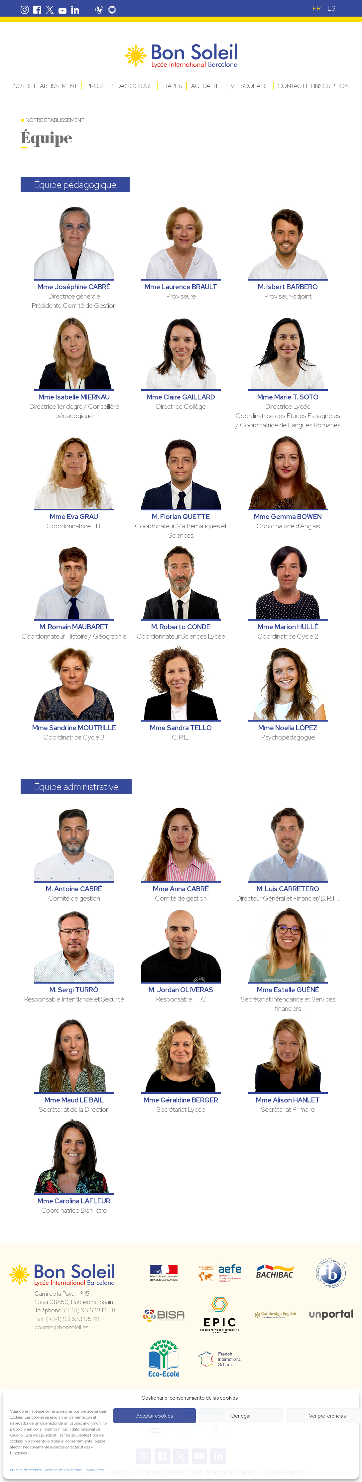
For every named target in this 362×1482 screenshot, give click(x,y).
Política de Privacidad (63, 1470)
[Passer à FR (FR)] (316, 8)
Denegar (241, 1416)
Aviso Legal (95, 1470)
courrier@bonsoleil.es (61, 1327)
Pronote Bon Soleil (99, 10)
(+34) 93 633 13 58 (89, 1310)
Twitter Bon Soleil (50, 10)
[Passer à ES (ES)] (331, 8)
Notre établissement (45, 86)
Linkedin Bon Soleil (75, 10)
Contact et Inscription (313, 86)
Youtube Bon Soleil (62, 10)
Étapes (172, 86)
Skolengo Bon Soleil (112, 10)
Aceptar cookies (154, 1416)
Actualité (206, 86)
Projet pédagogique (119, 86)
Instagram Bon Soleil (25, 10)
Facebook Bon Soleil (37, 10)
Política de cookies (26, 1470)
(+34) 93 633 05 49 (72, 1319)
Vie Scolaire (250, 86)
